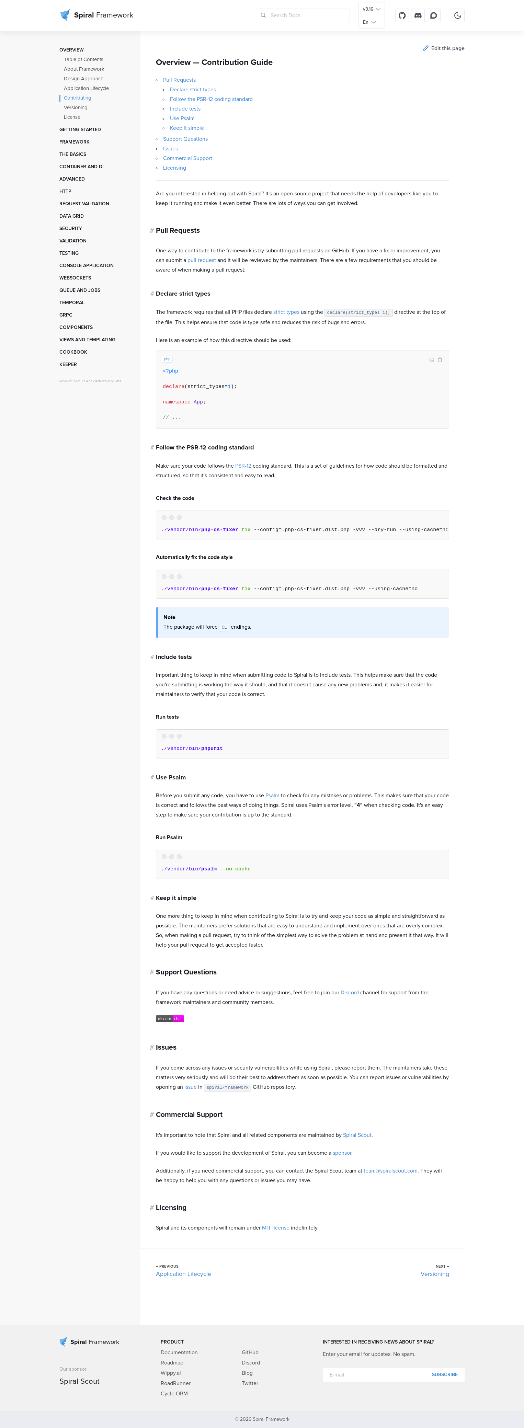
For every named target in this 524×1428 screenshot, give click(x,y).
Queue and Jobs (79, 290)
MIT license (275, 1228)
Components (76, 327)
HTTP (65, 191)
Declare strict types (193, 89)
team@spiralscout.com (391, 1171)
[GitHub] (402, 15)
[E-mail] (394, 1375)
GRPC (65, 315)
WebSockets (75, 278)
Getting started (80, 129)
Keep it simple (187, 128)
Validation (73, 241)
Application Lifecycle (86, 88)
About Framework (84, 69)
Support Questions (185, 139)
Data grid (71, 216)
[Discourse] (434, 15)
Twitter (250, 1383)
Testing (69, 253)
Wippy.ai (171, 1373)
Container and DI (81, 166)
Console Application (86, 265)
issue (190, 1087)
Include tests (185, 109)
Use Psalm (182, 118)
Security (70, 228)
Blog (247, 1373)
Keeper (68, 364)
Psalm (272, 795)
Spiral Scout (357, 1135)
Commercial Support (187, 158)
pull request (201, 260)
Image (431, 359)
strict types (286, 312)
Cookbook (73, 352)
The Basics (72, 154)
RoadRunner (176, 1383)
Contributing (77, 98)
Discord (350, 992)
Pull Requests (179, 80)
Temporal (71, 302)
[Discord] (418, 15)
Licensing (174, 168)
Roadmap (172, 1363)
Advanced (72, 179)
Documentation (179, 1352)
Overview (71, 50)
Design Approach (83, 78)
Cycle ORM (174, 1393)
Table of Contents (83, 59)
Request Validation (84, 204)
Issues (170, 148)
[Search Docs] (302, 15)
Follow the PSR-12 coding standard (211, 99)
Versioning (76, 107)
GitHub (250, 1352)
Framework (74, 142)
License (72, 117)
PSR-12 (243, 466)
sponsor (342, 1153)
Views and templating (87, 340)
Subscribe (445, 1374)
